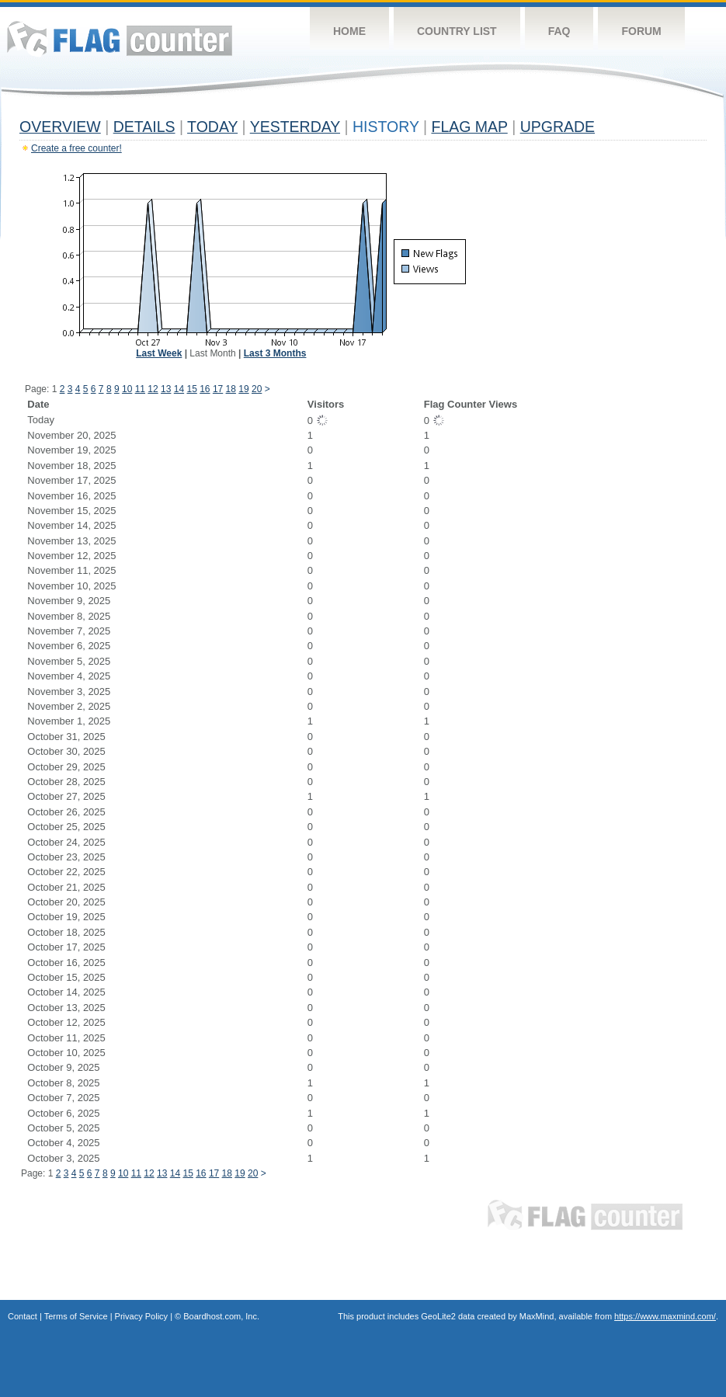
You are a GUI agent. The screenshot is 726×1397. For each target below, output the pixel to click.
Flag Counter (119, 38)
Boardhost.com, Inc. (221, 1316)
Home (349, 31)
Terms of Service (76, 1316)
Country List (457, 31)
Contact (22, 1316)
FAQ (559, 31)
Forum (641, 31)
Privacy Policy (141, 1316)
